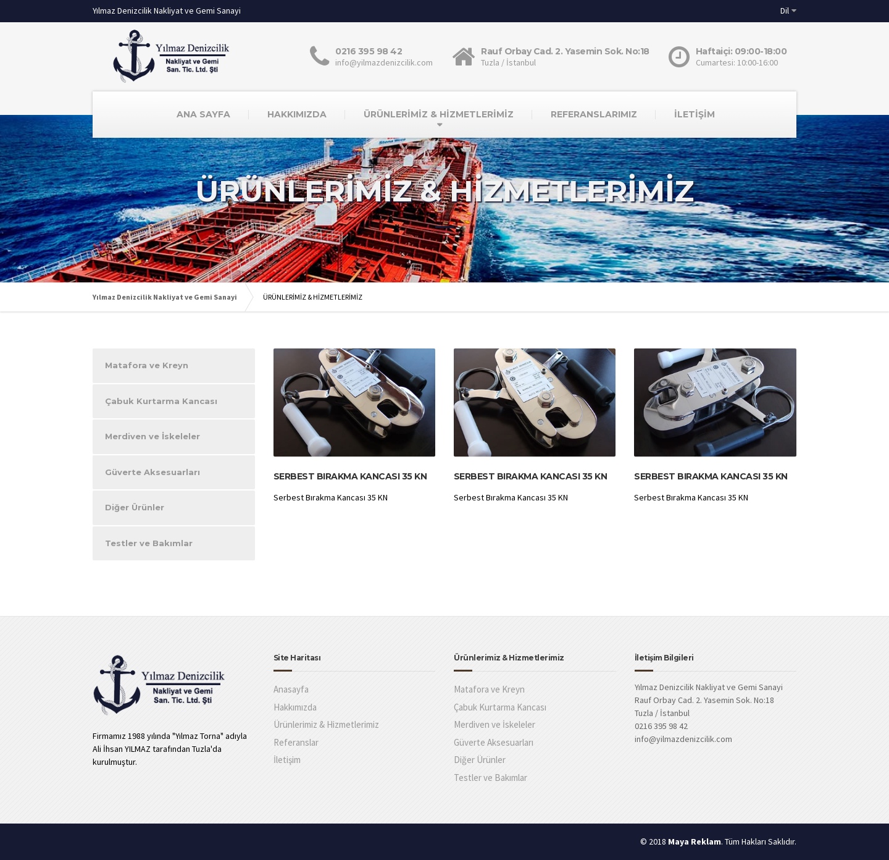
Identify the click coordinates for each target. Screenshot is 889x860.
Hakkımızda (295, 707)
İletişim (287, 759)
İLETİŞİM (694, 114)
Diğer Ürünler (134, 507)
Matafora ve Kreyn (146, 365)
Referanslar (296, 742)
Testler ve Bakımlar (149, 543)
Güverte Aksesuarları (152, 472)
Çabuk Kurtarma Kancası (161, 401)
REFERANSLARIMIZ (594, 114)
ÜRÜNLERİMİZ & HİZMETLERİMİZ (439, 114)
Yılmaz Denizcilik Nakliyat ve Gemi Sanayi (165, 296)
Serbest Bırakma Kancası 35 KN (350, 476)
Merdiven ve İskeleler (152, 436)
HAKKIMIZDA (297, 114)
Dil (784, 10)
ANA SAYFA (203, 114)
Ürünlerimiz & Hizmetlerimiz (326, 724)
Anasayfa (291, 689)
